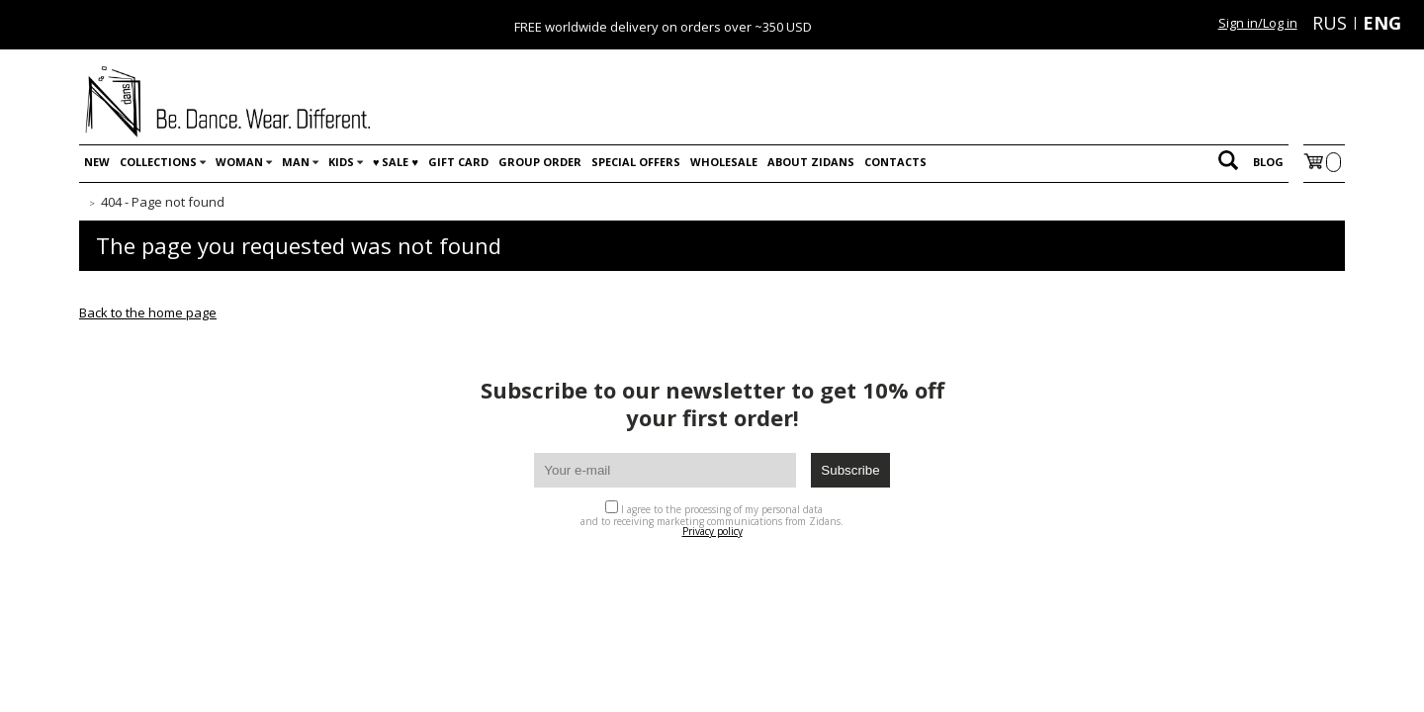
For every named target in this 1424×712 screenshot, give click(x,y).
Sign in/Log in (1257, 23)
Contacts (895, 161)
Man (296, 161)
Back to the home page (148, 312)
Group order (539, 161)
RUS (1329, 23)
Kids (341, 161)
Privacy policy (712, 531)
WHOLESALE (723, 161)
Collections (158, 161)
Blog (1268, 161)
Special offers (635, 161)
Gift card (458, 161)
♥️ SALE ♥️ (395, 161)
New (97, 161)
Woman (239, 161)
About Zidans (810, 161)
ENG (1382, 23)
